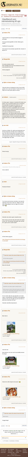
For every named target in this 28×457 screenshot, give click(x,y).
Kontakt (17, 452)
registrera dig (12, 430)
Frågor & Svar (18, 450)
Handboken (25, 452)
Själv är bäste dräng (9, 82)
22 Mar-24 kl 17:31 (22, 233)
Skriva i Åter (10, 450)
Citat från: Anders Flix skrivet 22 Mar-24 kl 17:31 (14, 255)
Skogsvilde (7, 59)
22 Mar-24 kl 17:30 (22, 214)
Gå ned (3, 28)
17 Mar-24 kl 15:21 (22, 34)
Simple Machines (17, 455)
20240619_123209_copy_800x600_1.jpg (11, 396)
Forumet (24, 449)
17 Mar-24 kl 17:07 (22, 84)
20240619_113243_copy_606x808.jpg (11, 333)
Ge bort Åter (3, 452)
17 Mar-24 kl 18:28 (22, 148)
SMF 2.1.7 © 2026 (10, 455)
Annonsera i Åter (11, 452)
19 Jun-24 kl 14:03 (22, 346)
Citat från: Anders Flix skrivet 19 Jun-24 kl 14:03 (14, 413)
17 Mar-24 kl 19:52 (22, 198)
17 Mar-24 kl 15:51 (22, 61)
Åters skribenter (11, 449)
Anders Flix (7, 32)
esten (5, 181)
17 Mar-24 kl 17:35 (22, 99)
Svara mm (24, 28)
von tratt (6, 125)
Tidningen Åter (4, 449)
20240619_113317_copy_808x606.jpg (11, 365)
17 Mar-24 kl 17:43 (22, 127)
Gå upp (2, 425)
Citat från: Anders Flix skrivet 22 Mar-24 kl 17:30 (14, 283)
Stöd (17, 449)
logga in (20, 430)
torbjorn (6, 97)
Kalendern (25, 450)
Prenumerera (3, 450)
